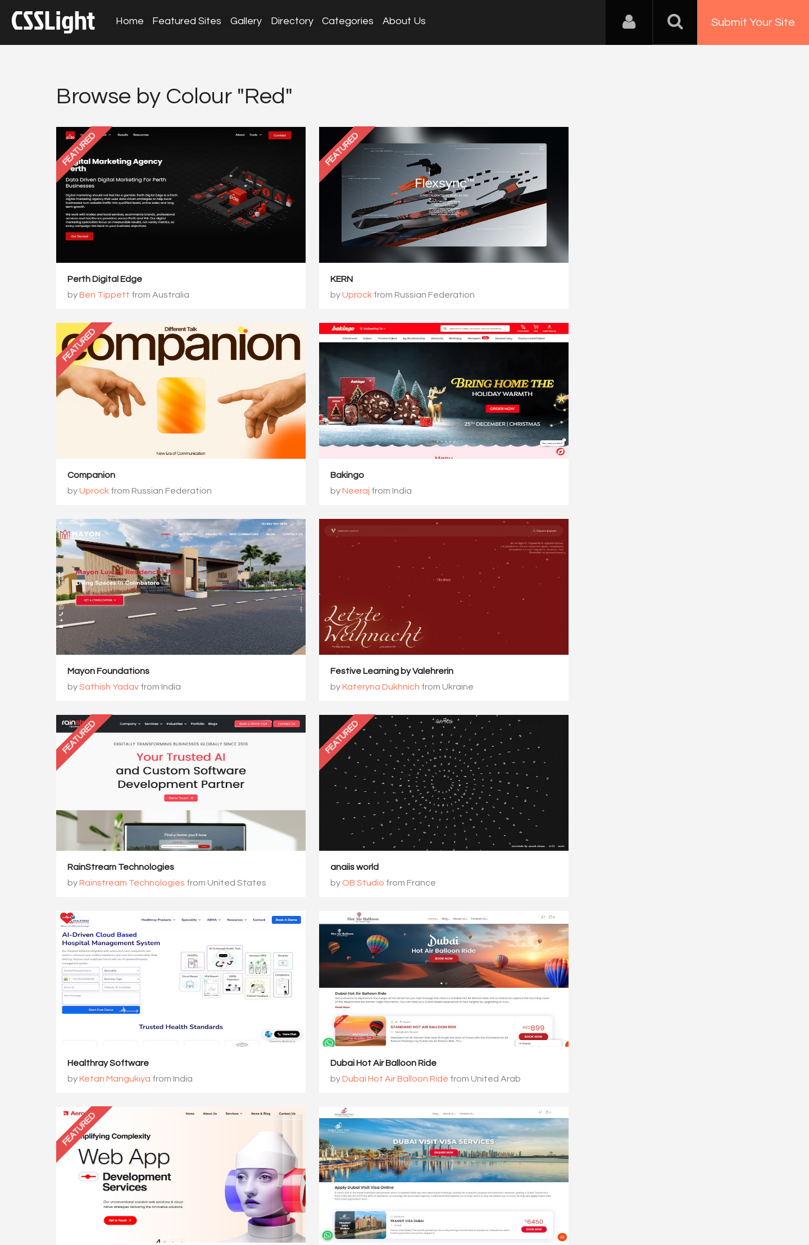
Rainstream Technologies (132, 687)
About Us (399, 22)
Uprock (331, 295)
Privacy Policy (244, 1189)
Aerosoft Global (337, 867)
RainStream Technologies (120, 671)
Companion (565, 279)
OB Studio (337, 687)
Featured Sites (185, 22)
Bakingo (84, 475)
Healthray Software (581, 671)
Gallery (244, 22)
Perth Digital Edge (104, 279)
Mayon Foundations (345, 475)
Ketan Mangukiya (588, 687)
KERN (315, 279)
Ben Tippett (104, 295)
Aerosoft (335, 883)
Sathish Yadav (346, 491)
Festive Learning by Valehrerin (602, 475)
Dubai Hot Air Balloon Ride (120, 867)
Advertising (185, 1189)
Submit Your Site (753, 22)
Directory (288, 22)
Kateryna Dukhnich (591, 491)
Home (129, 22)
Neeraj (93, 491)
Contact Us (129, 1189)
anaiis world (328, 671)
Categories (344, 22)
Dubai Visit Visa (572, 867)
